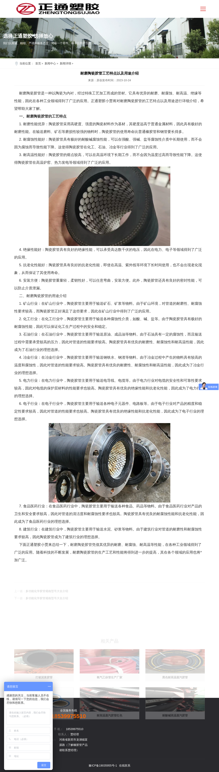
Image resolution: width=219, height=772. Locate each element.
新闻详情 (65, 63)
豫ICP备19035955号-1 (103, 765)
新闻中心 (50, 63)
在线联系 (124, 765)
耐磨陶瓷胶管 (81, 545)
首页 (38, 63)
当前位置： (26, 63)
